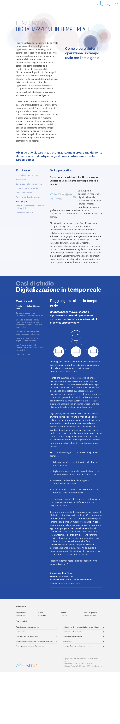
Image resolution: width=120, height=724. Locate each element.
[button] (48, 627)
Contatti (64, 615)
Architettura (20, 615)
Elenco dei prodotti (90, 612)
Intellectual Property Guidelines (74, 666)
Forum (63, 612)
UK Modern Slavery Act (95, 666)
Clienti (40, 612)
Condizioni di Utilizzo (70, 663)
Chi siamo (42, 615)
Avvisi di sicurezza (90, 615)
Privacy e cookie (85, 663)
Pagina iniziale (21, 612)
